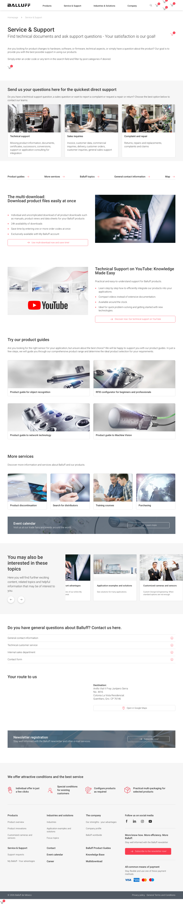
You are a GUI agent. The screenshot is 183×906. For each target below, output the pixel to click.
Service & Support (33, 17)
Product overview (16, 822)
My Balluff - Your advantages (21, 861)
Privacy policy (138, 895)
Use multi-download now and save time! (47, 243)
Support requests (16, 854)
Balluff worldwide (94, 835)
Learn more (148, 525)
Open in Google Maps (134, 708)
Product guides (19, 176)
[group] (68, 577)
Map (170, 176)
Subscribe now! (148, 739)
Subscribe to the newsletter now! (148, 851)
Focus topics (53, 838)
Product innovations (17, 828)
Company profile (93, 828)
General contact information (132, 176)
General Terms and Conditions (161, 895)
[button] (47, 6)
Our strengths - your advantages (101, 822)
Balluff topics (90, 176)
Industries (51, 822)
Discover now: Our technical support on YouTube (135, 319)
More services (54, 176)
